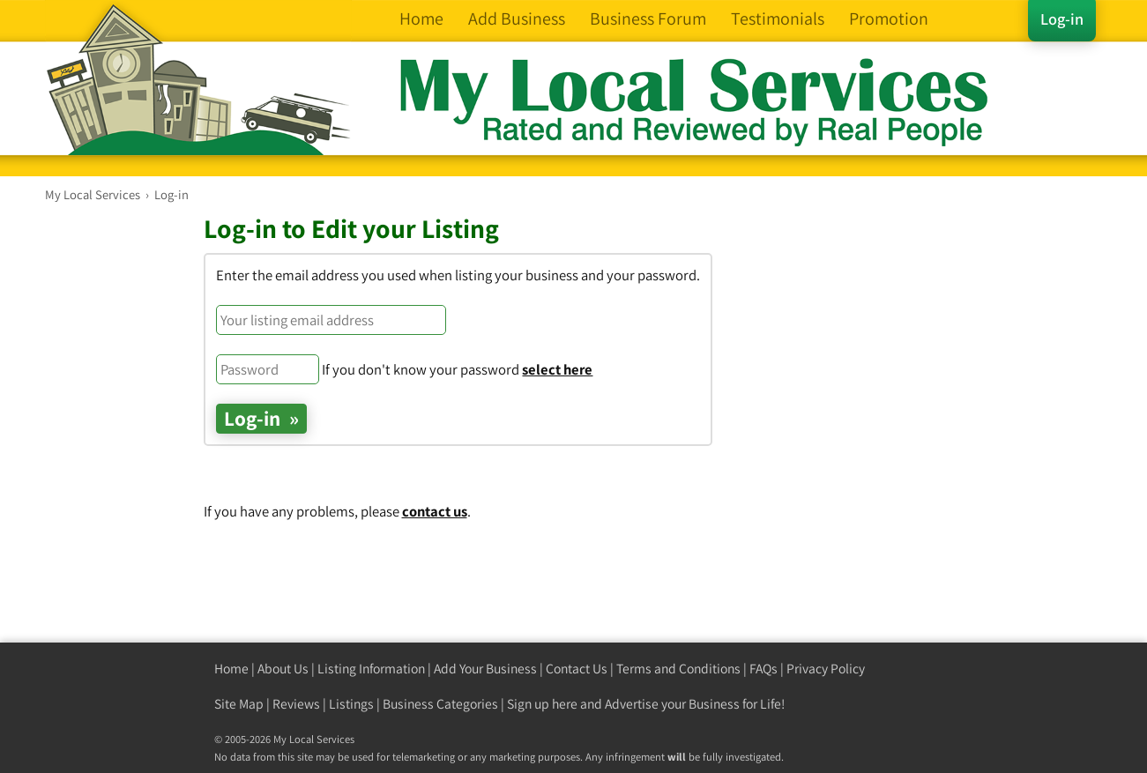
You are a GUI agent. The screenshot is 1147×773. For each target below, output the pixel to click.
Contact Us (576, 668)
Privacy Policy (825, 668)
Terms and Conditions (678, 668)
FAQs (763, 668)
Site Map (239, 703)
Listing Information (371, 668)
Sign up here (542, 703)
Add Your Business (485, 668)
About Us (283, 668)
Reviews (296, 703)
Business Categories (440, 703)
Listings (351, 703)
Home (231, 668)
